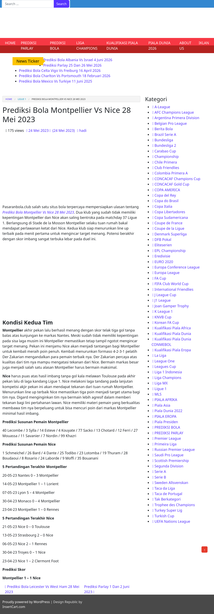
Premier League (167, 438)
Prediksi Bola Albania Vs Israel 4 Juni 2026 (77, 59)
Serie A (160, 471)
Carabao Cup (165, 151)
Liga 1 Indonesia (168, 371)
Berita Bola (163, 128)
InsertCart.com (13, 607)
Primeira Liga (165, 444)
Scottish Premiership (171, 460)
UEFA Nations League (172, 521)
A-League (162, 106)
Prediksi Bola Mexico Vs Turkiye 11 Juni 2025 (55, 81)
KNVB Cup (162, 317)
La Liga (160, 355)
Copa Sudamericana (171, 217)
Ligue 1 (22, 99)
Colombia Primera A (171, 173)
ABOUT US (185, 45)
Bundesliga (163, 139)
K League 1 (163, 311)
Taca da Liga (164, 488)
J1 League (162, 300)
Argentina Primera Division (176, 117)
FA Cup (160, 278)
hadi (82, 130)
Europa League (166, 272)
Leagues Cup (165, 366)
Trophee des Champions (174, 504)
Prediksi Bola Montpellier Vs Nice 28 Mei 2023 (38, 212)
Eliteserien (163, 244)
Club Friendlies (166, 167)
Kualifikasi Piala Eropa (172, 349)
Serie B (160, 477)
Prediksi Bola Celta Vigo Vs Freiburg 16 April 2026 (60, 70)
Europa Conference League (176, 267)
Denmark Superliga (170, 234)
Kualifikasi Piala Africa (172, 327)
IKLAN (204, 42)
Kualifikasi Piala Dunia (172, 333)
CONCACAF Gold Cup (171, 184)
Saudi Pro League (168, 454)
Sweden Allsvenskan (171, 482)
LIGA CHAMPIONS (87, 45)
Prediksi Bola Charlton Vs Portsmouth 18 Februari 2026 (65, 75)
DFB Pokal (162, 239)
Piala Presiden (166, 421)
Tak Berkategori (167, 499)
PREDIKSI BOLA (57, 45)
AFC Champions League (174, 112)
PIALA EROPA (165, 416)
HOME (10, 42)
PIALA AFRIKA (165, 399)
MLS (157, 394)
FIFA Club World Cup (171, 283)
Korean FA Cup (166, 322)
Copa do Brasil (166, 200)
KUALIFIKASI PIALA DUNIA (122, 45)
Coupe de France (168, 222)
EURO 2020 (163, 261)
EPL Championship (170, 250)
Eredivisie (162, 256)
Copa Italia (163, 206)
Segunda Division (168, 466)
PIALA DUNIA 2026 (159, 45)
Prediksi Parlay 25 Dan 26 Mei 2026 (72, 65)
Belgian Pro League (170, 123)
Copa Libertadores (169, 211)
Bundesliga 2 (165, 145)
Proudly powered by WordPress (26, 602)
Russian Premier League (174, 449)
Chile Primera (165, 162)
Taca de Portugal (168, 493)
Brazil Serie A (165, 134)
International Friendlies (173, 289)
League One (164, 361)
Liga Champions (167, 377)
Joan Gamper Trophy (171, 305)
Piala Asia (162, 405)
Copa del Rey (165, 195)
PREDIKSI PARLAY (28, 45)
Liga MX (161, 383)
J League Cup (165, 294)
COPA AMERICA (167, 189)
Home (8, 99)
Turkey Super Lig (168, 510)
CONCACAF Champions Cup (177, 178)
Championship (166, 156)
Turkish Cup (164, 515)
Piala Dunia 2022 (168, 410)
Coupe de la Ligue (169, 228)
